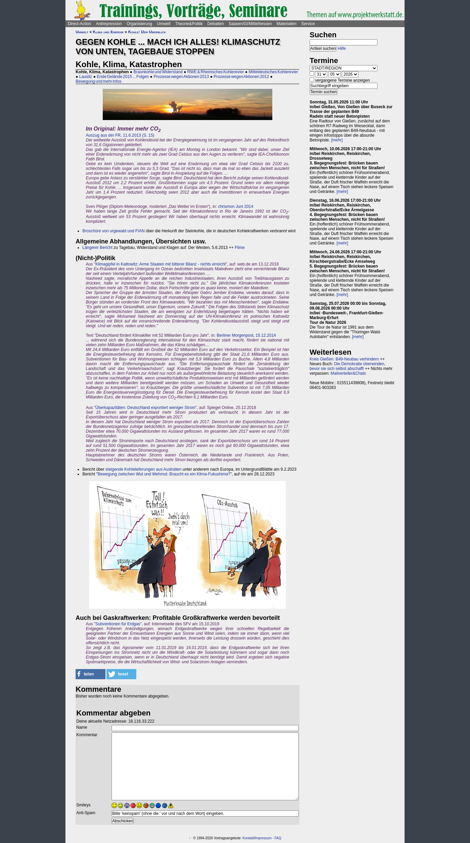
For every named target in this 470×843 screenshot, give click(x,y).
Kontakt (248, 838)
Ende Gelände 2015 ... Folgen (123, 76)
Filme (239, 247)
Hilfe (342, 48)
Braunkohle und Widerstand (158, 72)
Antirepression (109, 23)
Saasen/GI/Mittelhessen (250, 23)
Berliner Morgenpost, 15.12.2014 (246, 335)
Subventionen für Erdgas (117, 624)
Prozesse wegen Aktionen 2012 (241, 76)
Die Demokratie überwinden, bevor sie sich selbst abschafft (347, 366)
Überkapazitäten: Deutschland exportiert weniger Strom (145, 407)
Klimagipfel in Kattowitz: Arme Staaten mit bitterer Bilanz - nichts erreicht (160, 264)
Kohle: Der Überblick (147, 32)
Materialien (287, 23)
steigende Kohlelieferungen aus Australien (143, 469)
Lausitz (85, 76)
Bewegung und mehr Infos (98, 81)
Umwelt (164, 23)
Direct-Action (79, 23)
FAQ (278, 838)
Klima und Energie (108, 32)
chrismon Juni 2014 (235, 206)
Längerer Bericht (97, 247)
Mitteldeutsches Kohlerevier (273, 72)
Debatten (216, 23)
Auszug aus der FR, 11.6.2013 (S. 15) (120, 135)
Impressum (263, 838)
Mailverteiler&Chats (348, 373)
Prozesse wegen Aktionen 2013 (181, 76)
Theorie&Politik (189, 23)
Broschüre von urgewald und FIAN (113, 231)
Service (308, 23)
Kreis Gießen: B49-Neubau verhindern (344, 359)
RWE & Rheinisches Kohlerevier (215, 72)
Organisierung (139, 23)
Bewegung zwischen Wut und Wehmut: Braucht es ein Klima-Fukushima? (164, 474)
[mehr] (336, 140)
